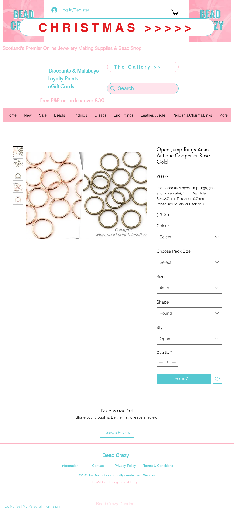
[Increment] (174, 362)
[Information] (69, 465)
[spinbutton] (167, 362)
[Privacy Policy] (125, 465)
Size (161, 276)
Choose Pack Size (174, 251)
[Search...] (143, 88)
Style (161, 327)
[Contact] (97, 465)
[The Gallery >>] (143, 67)
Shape (163, 302)
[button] (175, 12)
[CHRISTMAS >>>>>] (117, 27)
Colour (163, 225)
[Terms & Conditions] (158, 465)
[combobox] (189, 237)
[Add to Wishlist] (217, 379)
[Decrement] (160, 362)
